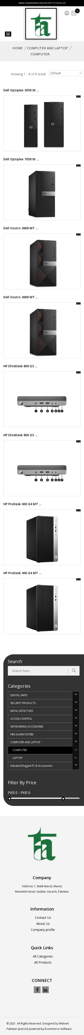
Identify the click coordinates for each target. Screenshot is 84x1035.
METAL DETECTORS (21, 711)
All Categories (43, 956)
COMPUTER (20, 750)
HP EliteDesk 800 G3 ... (20, 366)
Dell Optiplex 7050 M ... (21, 159)
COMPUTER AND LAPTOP (47, 48)
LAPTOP (18, 758)
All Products (43, 962)
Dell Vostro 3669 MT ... (20, 228)
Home (17, 48)
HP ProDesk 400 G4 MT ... (22, 504)
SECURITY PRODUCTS (23, 703)
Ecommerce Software (58, 1029)
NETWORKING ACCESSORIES (26, 726)
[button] (76, 695)
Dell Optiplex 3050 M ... (21, 90)
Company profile (43, 930)
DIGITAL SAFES (18, 695)
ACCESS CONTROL (21, 719)
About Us (43, 923)
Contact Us (43, 917)
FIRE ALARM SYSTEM (21, 734)
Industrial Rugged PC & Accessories (31, 766)
